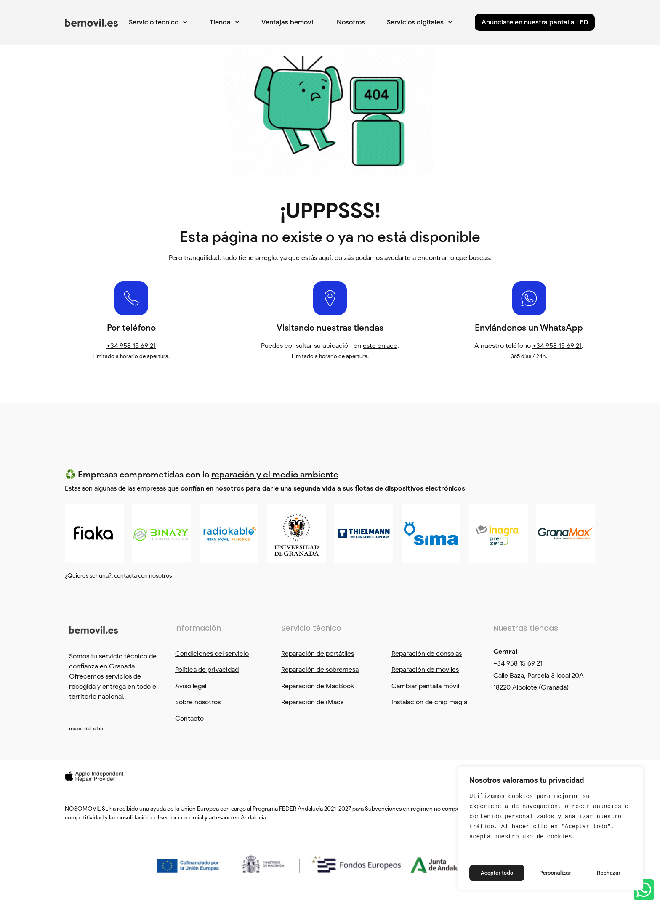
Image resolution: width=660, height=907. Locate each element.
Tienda (225, 22)
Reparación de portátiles (317, 654)
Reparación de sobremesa (320, 670)
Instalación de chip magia (429, 702)
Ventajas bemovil (288, 22)
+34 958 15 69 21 (131, 346)
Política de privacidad (207, 670)
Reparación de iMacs (312, 702)
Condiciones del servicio (212, 654)
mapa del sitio (86, 728)
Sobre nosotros (198, 702)
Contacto (189, 718)
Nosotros (351, 22)
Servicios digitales (419, 22)
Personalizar (496, 873)
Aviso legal (190, 686)
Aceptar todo (604, 873)
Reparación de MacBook (317, 686)
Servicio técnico (158, 22)
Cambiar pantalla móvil (425, 686)
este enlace (380, 346)
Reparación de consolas (426, 654)
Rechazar (550, 873)
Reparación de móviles (425, 670)
